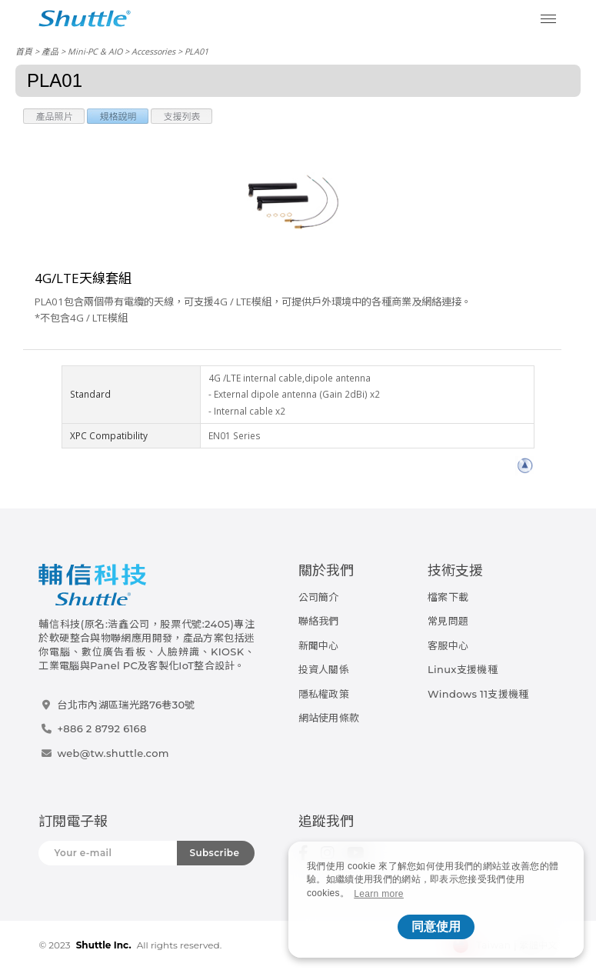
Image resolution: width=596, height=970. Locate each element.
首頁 (23, 51)
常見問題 (448, 621)
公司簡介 (318, 597)
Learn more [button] (379, 893)
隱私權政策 (324, 694)
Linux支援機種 (463, 669)
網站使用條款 (329, 718)
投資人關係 (324, 669)
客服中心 (448, 645)
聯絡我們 (318, 621)
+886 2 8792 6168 (101, 728)
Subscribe (214, 852)
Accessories (153, 51)
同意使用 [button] (436, 926)
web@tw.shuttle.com (112, 753)
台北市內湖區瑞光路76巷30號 (126, 704)
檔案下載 (448, 597)
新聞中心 (318, 645)
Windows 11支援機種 (478, 694)
